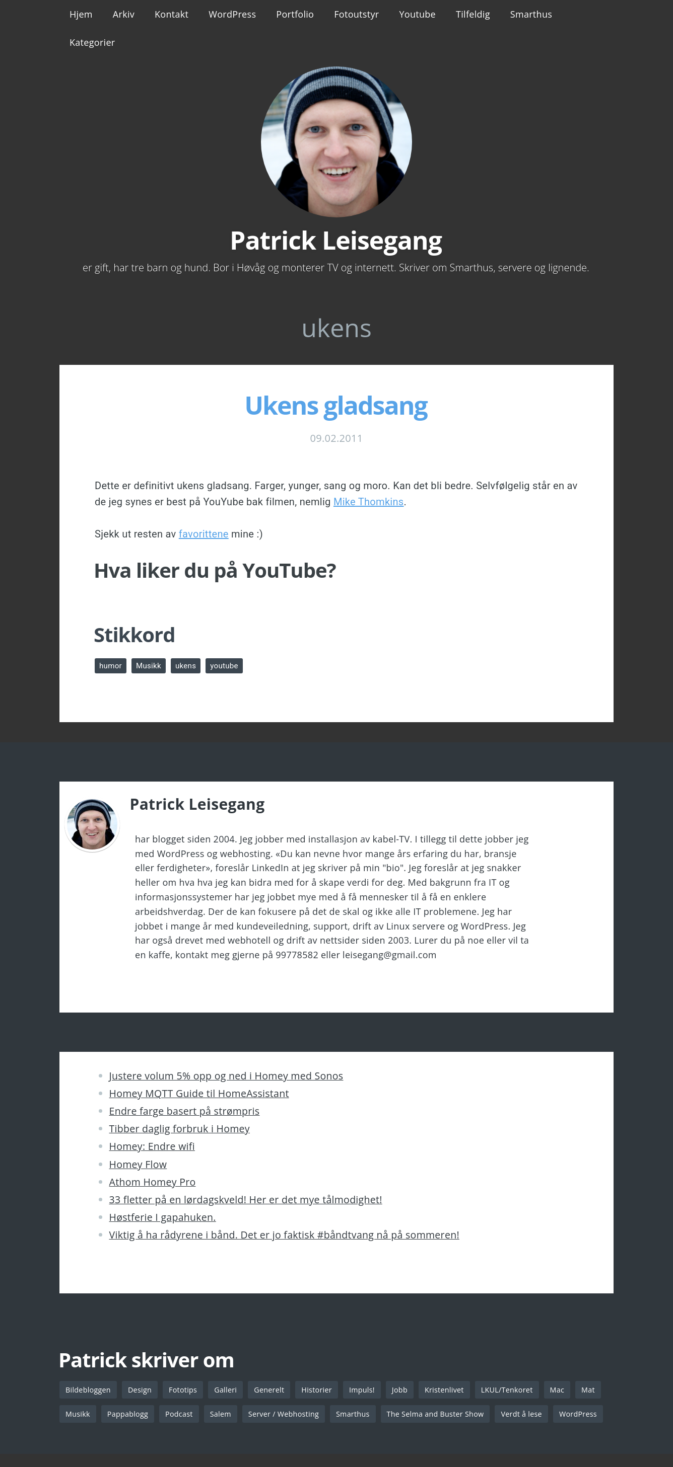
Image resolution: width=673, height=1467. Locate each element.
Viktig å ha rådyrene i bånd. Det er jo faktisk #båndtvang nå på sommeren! (284, 1235)
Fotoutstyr (356, 14)
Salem (256, 1415)
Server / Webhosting (322, 1415)
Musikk (151, 665)
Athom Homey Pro (152, 1182)
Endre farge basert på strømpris (184, 1111)
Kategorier (92, 42)
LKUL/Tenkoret (520, 1390)
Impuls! (370, 1390)
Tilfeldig (473, 14)
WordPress (232, 14)
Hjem (81, 14)
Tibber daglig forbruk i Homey (179, 1128)
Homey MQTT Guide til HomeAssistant (199, 1093)
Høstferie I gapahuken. (162, 1217)
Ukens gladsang (335, 405)
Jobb (409, 1390)
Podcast (213, 1415)
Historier (324, 1390)
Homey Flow (138, 1164)
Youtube (417, 14)
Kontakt (171, 14)
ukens (189, 665)
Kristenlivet (455, 1390)
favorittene (204, 534)
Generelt (275, 1390)
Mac (571, 1390)
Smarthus (531, 14)
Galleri (230, 1390)
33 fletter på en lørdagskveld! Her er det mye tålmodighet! (245, 1199)
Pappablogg (161, 1415)
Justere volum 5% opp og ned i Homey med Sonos (226, 1076)
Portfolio (295, 14)
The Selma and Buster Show (478, 1415)
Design (142, 1390)
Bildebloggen (89, 1390)
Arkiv (123, 14)
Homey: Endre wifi (152, 1146)
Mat (72, 1415)
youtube (229, 665)
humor (111, 665)
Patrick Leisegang (336, 240)
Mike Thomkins (368, 502)
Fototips (186, 1390)
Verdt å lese (568, 1415)
